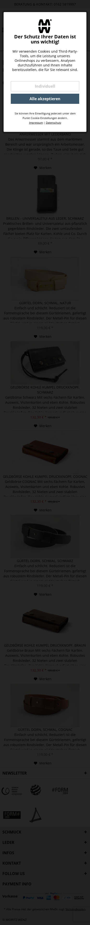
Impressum (36, 122)
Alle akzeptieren (45, 98)
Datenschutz (53, 122)
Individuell (45, 86)
